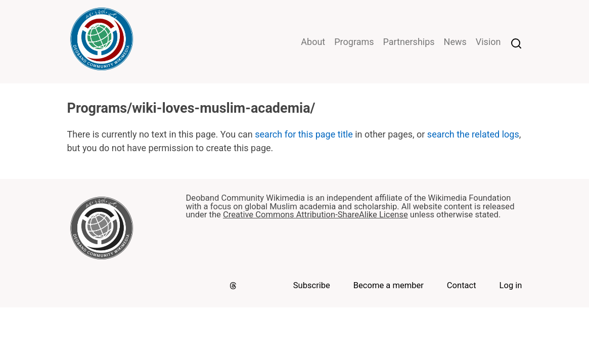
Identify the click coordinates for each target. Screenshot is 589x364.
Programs (354, 41)
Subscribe (311, 285)
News (455, 41)
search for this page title (303, 134)
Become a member (388, 285)
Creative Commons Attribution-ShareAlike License (315, 214)
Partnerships (409, 41)
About (313, 41)
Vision (488, 41)
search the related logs (473, 134)
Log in (511, 285)
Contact (461, 285)
